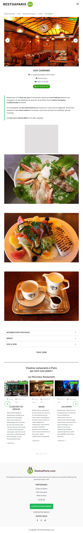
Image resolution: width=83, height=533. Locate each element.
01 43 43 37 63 (42, 86)
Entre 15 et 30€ (41, 82)
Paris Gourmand (41, 492)
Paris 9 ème (10, 400)
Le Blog (41, 500)
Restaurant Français (29, 14)
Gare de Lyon (41, 78)
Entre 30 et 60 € (45, 400)
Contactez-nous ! (41, 512)
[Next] (75, 40)
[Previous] (7, 40)
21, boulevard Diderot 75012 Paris (41, 75)
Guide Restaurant (9, 14)
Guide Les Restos (41, 489)
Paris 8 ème (35, 400)
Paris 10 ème (61, 400)
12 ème (40, 14)
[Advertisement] (41, 138)
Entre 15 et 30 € (19, 400)
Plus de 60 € (71, 400)
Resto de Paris (41, 495)
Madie (41, 407)
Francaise (73, 19)
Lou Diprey (66, 407)
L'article (11, 443)
